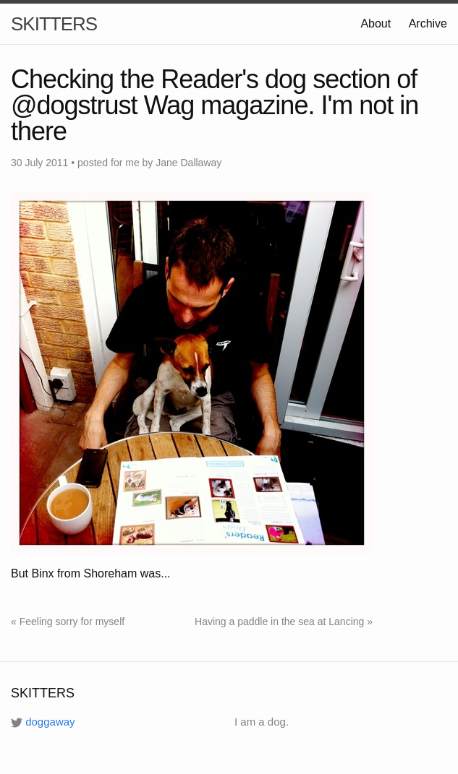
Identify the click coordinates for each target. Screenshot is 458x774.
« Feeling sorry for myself (67, 621)
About (375, 23)
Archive (428, 23)
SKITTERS (54, 24)
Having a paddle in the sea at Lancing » (284, 621)
